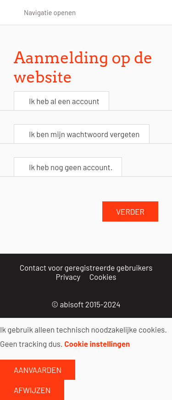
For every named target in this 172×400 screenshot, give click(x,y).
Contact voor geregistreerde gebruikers (86, 267)
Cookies (103, 276)
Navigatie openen (50, 12)
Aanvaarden (37, 369)
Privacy (68, 276)
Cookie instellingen (97, 343)
